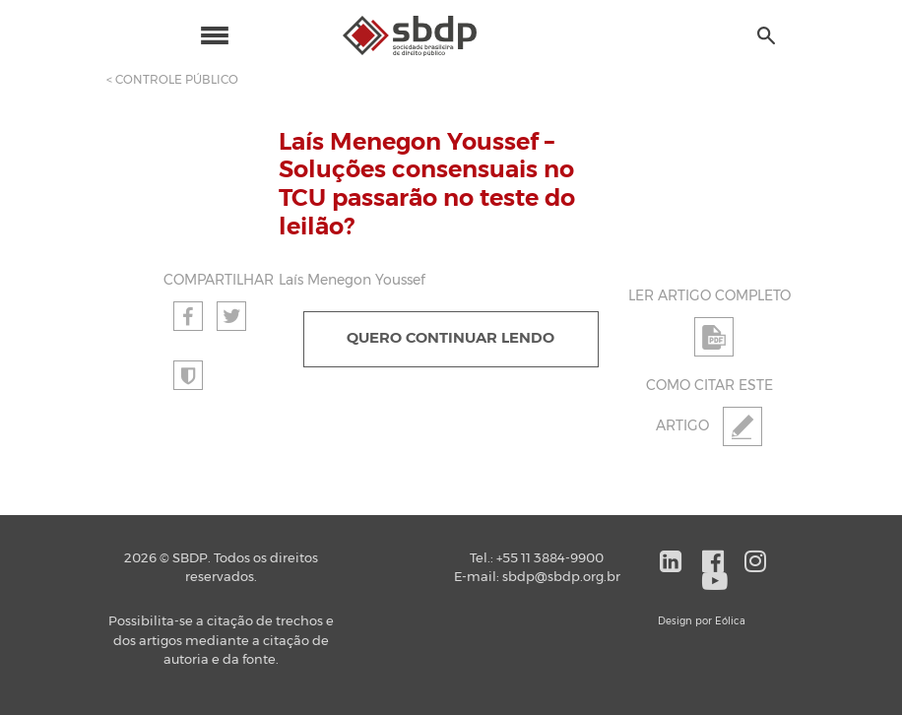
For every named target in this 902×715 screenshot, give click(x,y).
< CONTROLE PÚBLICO (172, 80)
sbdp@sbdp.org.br (561, 577)
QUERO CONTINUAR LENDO (450, 338)
